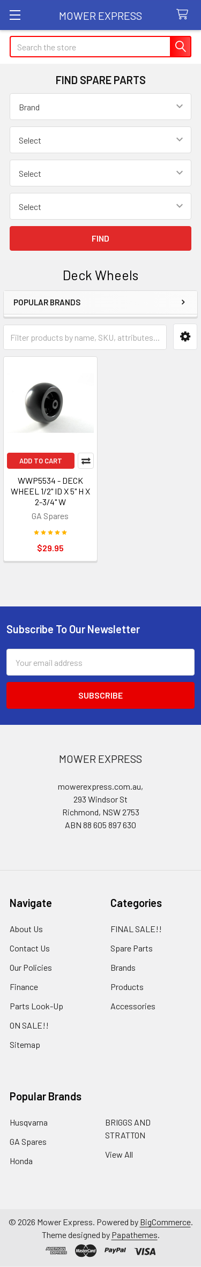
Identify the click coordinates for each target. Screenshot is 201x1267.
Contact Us (30, 948)
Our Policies (31, 967)
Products (127, 986)
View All (119, 1154)
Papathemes (134, 1234)
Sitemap (25, 1044)
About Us (26, 929)
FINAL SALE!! (136, 929)
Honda (21, 1161)
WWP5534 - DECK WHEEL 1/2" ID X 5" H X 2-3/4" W (50, 491)
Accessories (132, 1006)
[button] (185, 337)
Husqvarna (29, 1122)
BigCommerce (165, 1222)
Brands (123, 967)
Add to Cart (40, 460)
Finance (24, 986)
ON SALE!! (29, 1025)
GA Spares (28, 1141)
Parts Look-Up (36, 1006)
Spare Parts (131, 948)
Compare (86, 461)
